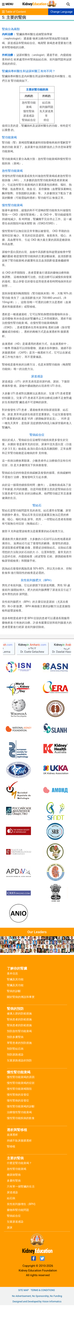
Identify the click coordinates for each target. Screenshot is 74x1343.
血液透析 (12, 1172)
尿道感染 (12, 1230)
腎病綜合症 (14, 1253)
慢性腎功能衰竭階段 (19, 1126)
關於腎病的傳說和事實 (21, 1034)
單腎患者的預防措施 (19, 1080)
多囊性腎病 (14, 1218)
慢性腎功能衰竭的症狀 (21, 1120)
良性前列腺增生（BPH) (21, 1242)
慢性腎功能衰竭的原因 (21, 1114)
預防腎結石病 (15, 1086)
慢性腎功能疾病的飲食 (21, 1156)
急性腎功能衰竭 (16, 1206)
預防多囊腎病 (15, 1074)
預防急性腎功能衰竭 (19, 1069)
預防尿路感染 (15, 1092)
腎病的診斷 (14, 1029)
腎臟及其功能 (15, 1017)
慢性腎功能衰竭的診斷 (21, 1144)
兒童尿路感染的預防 (19, 1098)
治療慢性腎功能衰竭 (19, 1150)
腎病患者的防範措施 (19, 1057)
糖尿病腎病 (14, 1212)
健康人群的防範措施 (19, 1051)
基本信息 (12, 1011)
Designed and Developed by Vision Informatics (37, 1339)
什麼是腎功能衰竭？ (19, 1200)
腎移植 (11, 1184)
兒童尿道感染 (15, 1259)
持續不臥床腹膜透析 (19, 1178)
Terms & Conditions (43, 1328)
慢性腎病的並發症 (18, 1132)
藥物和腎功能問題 (18, 1247)
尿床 (9, 1265)
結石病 (11, 1236)
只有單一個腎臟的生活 (21, 1224)
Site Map (23, 1328)
